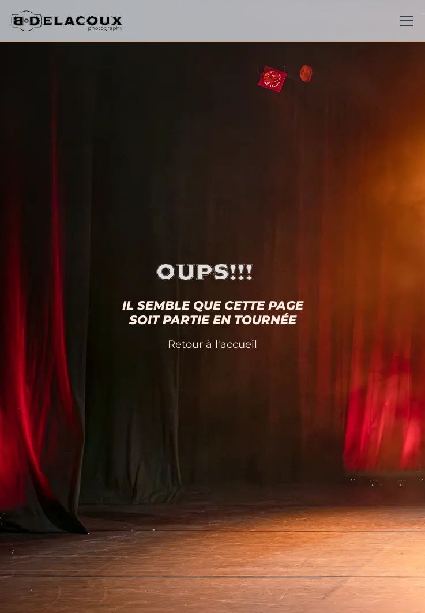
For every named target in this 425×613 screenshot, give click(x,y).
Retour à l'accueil (212, 344)
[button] (404, 21)
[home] (67, 21)
